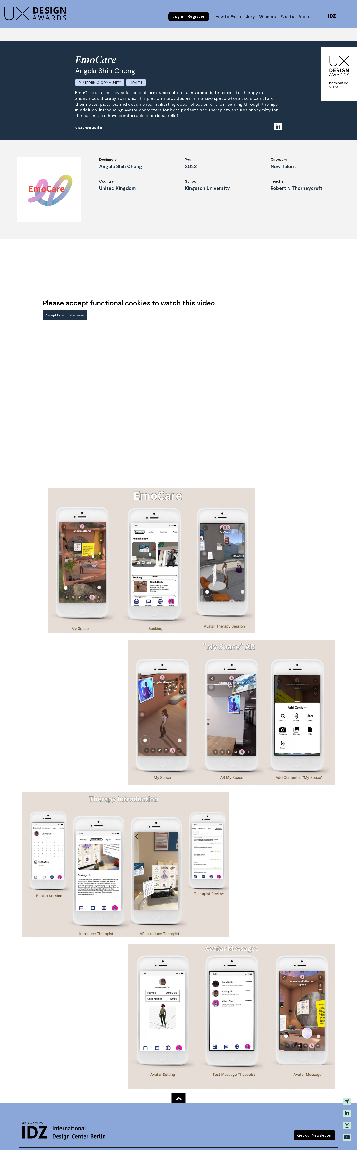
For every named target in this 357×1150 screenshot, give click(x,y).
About (304, 16)
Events (287, 16)
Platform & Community (100, 83)
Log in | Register (189, 16)
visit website (89, 127)
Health (136, 83)
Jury (250, 16)
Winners (267, 16)
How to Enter (229, 16)
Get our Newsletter (314, 1135)
